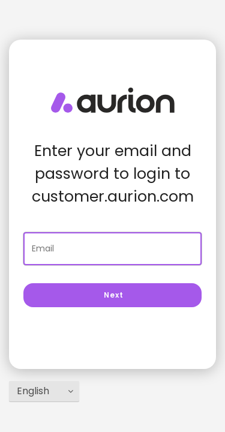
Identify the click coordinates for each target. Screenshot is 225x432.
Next (113, 295)
